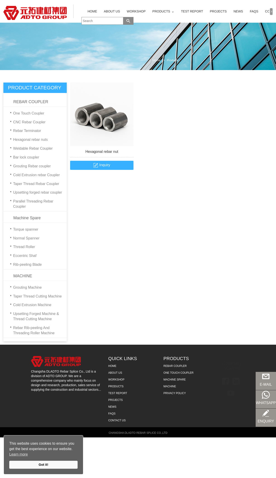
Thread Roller (21, 247)
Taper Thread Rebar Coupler (33, 184)
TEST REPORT (192, 11)
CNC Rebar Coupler (26, 122)
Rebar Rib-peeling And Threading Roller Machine (31, 330)
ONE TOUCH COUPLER (179, 372)
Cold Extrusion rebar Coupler (34, 175)
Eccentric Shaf (22, 256)
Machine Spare (27, 218)
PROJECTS (218, 11)
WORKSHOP (136, 11)
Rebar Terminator (24, 131)
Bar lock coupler (23, 157)
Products (172, 60)
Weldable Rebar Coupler (30, 148)
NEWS (238, 11)
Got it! (43, 464)
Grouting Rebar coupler (29, 166)
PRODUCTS (161, 11)
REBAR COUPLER (30, 102)
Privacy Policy (175, 393)
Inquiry (104, 165)
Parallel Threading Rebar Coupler (30, 204)
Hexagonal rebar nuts (28, 139)
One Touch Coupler (26, 113)
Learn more (18, 454)
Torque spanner (23, 229)
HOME (92, 11)
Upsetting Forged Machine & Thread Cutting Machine (33, 316)
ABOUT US (112, 11)
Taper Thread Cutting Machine (35, 296)
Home (157, 60)
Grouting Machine (25, 287)
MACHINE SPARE (175, 379)
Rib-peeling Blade (25, 264)
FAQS (254, 11)
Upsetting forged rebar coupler (35, 192)
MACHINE (22, 276)
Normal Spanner (24, 238)
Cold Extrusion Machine (29, 305)
